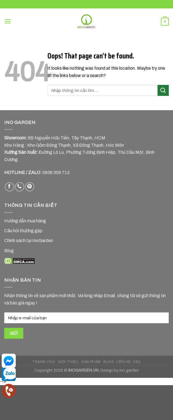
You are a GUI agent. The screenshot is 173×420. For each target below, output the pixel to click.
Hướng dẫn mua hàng (25, 220)
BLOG (108, 362)
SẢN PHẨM (91, 362)
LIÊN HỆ (124, 362)
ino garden (129, 370)
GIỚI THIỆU (68, 362)
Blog (9, 250)
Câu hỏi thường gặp (23, 230)
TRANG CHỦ (43, 362)
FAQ (137, 362)
